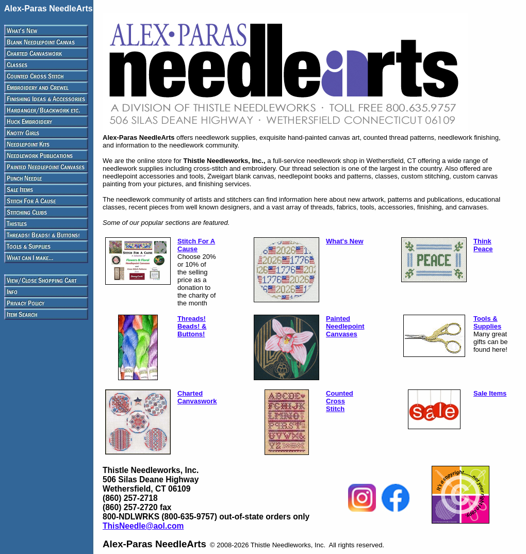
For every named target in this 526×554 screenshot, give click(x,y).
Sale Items (489, 393)
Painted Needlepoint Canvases (345, 326)
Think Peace (483, 245)
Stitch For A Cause (196, 245)
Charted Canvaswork (197, 397)
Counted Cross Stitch (339, 401)
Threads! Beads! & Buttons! (191, 326)
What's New (344, 241)
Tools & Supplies (487, 322)
